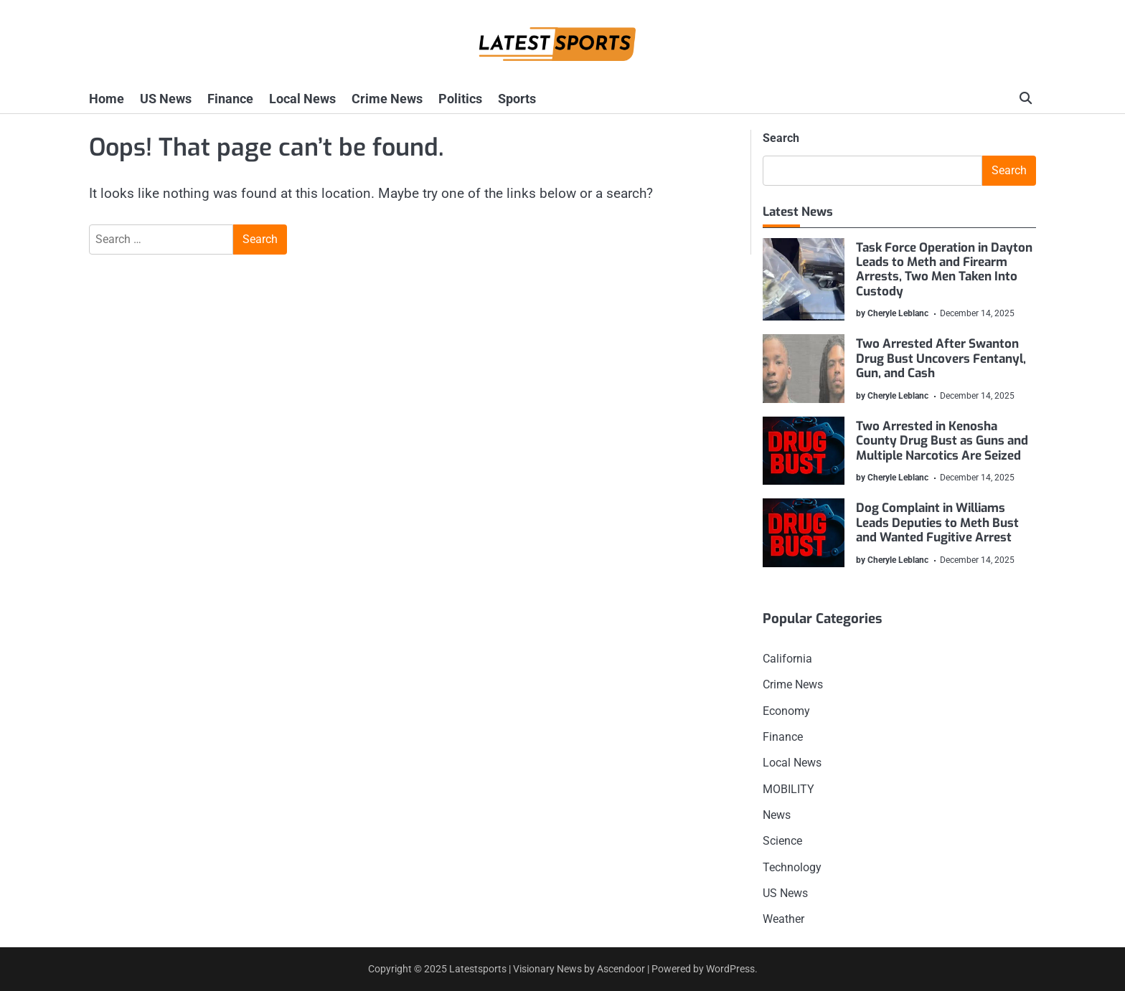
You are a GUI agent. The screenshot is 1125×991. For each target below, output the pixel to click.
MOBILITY (788, 789)
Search (781, 138)
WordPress (730, 969)
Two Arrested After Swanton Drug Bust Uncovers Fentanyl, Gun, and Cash (942, 359)
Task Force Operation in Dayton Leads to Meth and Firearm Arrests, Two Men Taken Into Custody (945, 270)
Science (782, 841)
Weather (783, 919)
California (787, 658)
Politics (460, 98)
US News (166, 98)
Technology (792, 867)
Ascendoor (621, 969)
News (777, 815)
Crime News (387, 98)
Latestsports (478, 969)
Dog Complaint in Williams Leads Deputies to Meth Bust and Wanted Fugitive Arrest (938, 523)
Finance (230, 98)
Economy (786, 711)
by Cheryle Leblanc (893, 313)
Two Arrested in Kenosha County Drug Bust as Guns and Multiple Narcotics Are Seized (943, 441)
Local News (302, 98)
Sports (517, 98)
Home (106, 98)
